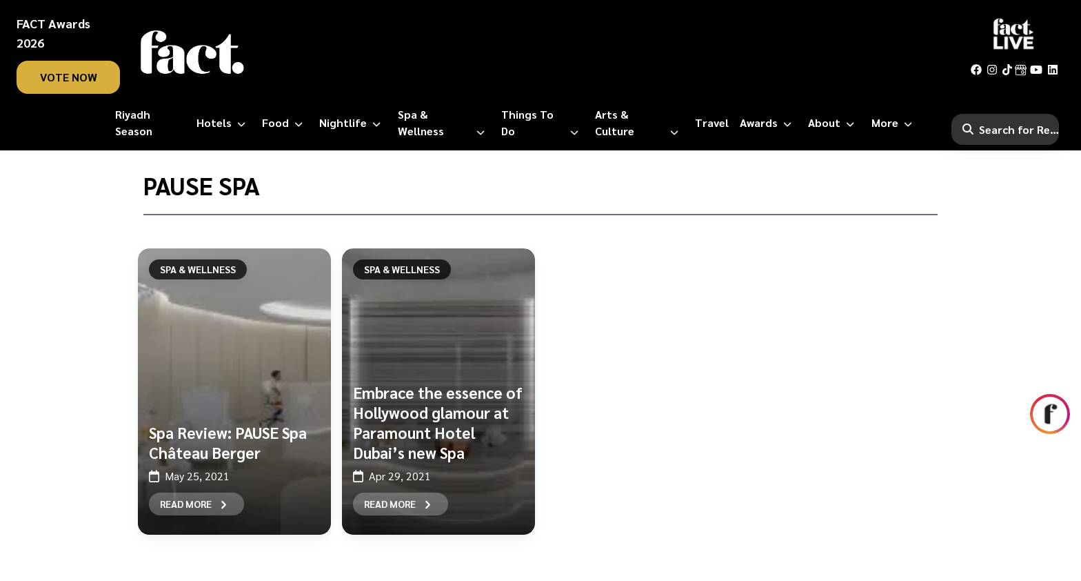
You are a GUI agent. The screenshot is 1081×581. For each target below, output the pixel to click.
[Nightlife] (352, 123)
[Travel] (712, 123)
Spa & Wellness (198, 269)
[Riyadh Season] (150, 122)
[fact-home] (192, 52)
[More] (894, 123)
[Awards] (768, 123)
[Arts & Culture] (639, 122)
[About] (834, 123)
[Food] (285, 123)
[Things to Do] (542, 122)
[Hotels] (223, 123)
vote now (68, 77)
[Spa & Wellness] (444, 122)
